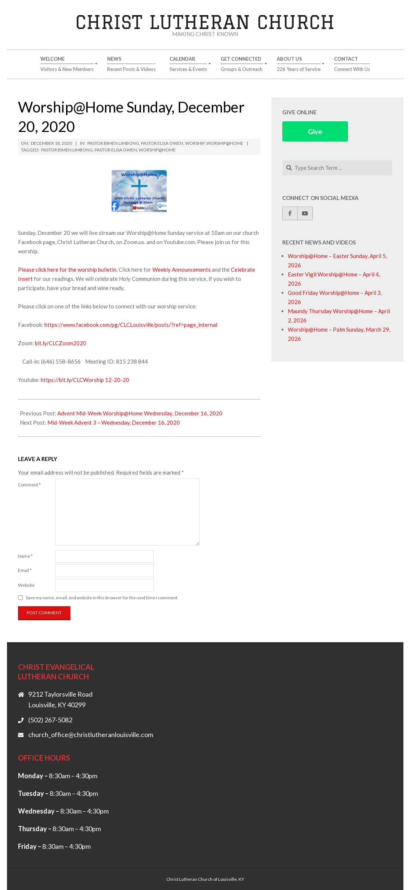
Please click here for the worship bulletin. (67, 269)
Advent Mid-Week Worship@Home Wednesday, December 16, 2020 (139, 413)
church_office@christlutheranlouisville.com (90, 734)
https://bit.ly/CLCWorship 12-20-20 (85, 379)
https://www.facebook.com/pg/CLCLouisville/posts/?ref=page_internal (130, 324)
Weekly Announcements (182, 269)
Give (315, 131)
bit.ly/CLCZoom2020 (60, 343)
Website (26, 585)
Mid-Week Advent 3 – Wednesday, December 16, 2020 (113, 422)
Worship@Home (224, 143)
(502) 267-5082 (50, 720)
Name (25, 556)
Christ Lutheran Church (205, 21)
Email (25, 570)
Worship (194, 143)
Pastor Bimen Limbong (113, 143)
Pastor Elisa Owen (162, 143)
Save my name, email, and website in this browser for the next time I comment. (102, 597)
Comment (29, 484)
